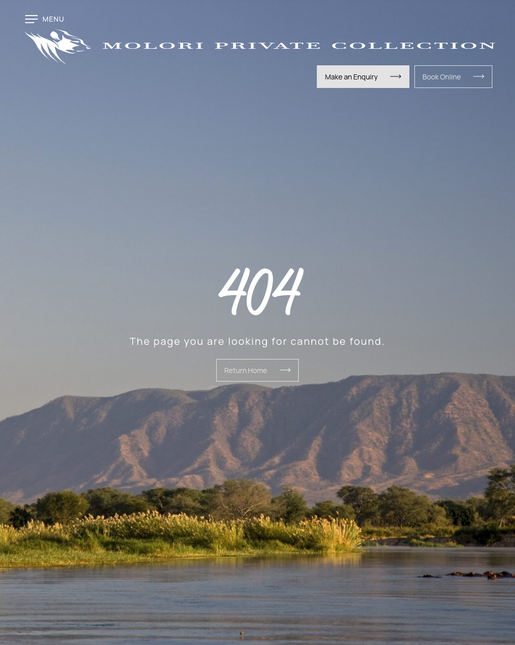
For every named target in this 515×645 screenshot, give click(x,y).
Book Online (441, 76)
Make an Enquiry (351, 76)
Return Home (245, 370)
